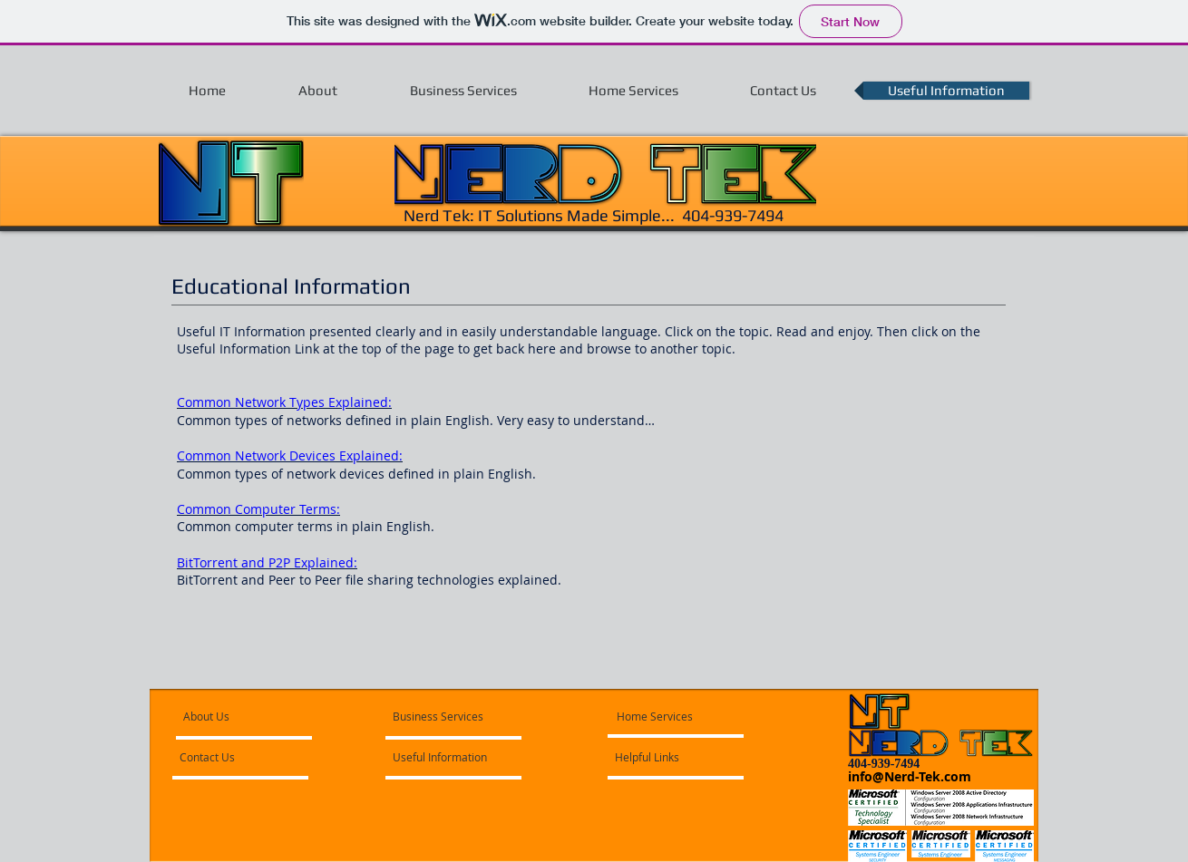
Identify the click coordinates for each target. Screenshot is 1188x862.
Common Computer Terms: (258, 509)
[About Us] (252, 716)
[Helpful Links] (664, 756)
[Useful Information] (445, 756)
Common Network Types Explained (282, 402)
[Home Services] (669, 716)
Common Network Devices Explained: (290, 455)
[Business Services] (438, 716)
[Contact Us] (229, 756)
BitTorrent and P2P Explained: (267, 562)
